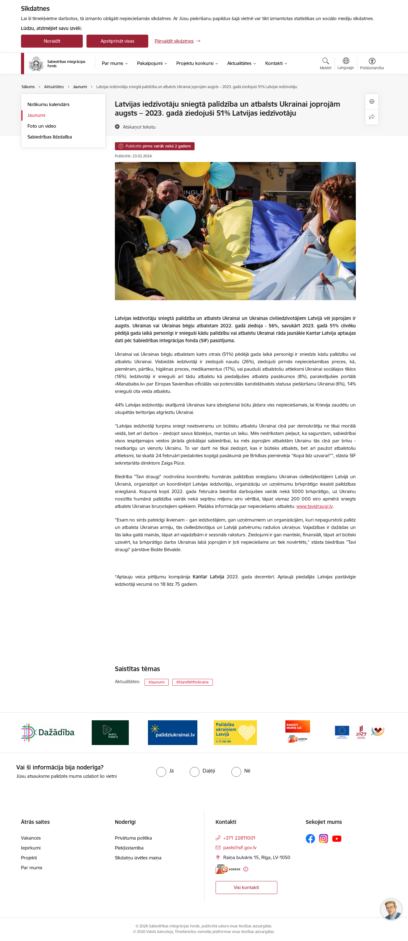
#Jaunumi (157, 682)
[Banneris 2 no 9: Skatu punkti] (110, 732)
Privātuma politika (133, 838)
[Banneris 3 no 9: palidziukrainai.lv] (172, 732)
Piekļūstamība (129, 848)
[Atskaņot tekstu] (139, 126)
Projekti (29, 858)
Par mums (31, 868)
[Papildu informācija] (245, 869)
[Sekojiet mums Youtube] (337, 838)
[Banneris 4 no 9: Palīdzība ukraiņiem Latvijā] (235, 732)
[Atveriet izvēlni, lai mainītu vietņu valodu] (345, 64)
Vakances (31, 838)
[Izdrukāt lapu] (371, 101)
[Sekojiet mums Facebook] (310, 838)
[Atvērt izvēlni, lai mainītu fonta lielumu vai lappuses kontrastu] (372, 64)
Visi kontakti (246, 887)
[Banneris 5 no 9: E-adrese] (297, 732)
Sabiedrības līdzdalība (49, 137)
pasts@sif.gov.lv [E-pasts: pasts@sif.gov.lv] (239, 847)
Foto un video (41, 126)
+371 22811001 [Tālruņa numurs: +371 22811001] (239, 838)
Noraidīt (52, 41)
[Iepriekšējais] (35, 733)
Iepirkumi (30, 848)
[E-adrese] (228, 869)
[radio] (165, 770)
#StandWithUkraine (192, 682)
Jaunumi (36, 115)
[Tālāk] (373, 733)
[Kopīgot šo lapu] (371, 117)
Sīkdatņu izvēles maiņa (138, 858)
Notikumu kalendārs (48, 104)
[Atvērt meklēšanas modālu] (325, 64)
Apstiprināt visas (117, 41)
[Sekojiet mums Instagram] (323, 838)
